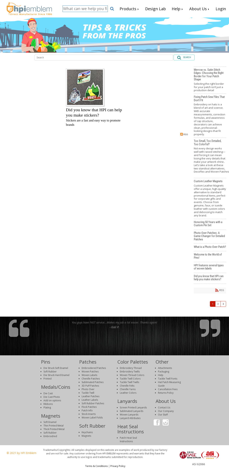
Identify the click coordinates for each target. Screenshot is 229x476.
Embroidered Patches (94, 368)
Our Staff (163, 414)
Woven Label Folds (92, 417)
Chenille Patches (91, 378)
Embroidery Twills (130, 371)
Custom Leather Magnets (210, 198)
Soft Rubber (50, 371)
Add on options (52, 400)
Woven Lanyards (129, 414)
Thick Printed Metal (54, 429)
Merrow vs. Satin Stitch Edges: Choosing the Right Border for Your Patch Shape (210, 80)
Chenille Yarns (128, 389)
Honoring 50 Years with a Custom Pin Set (210, 224)
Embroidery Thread (131, 368)
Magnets (86, 435)
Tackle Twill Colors (130, 378)
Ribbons (48, 404)
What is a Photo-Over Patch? (210, 247)
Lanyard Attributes (130, 418)
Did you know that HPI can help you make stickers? (210, 278)
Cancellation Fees (167, 389)
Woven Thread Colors (132, 375)
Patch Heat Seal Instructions (128, 439)
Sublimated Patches (92, 382)
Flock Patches (89, 407)
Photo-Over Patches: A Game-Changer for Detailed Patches (210, 237)
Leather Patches (90, 396)
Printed (47, 378)
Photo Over (88, 389)
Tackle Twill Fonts (167, 378)
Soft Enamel (49, 422)
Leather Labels (90, 400)
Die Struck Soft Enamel (55, 368)
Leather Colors (128, 392)
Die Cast (48, 393)
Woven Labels (89, 375)
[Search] (85, 9)
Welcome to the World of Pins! (210, 256)
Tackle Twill (88, 392)
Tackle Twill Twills (129, 382)
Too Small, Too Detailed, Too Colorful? (210, 158)
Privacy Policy (117, 466)
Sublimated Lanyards (131, 411)
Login (198, 468)
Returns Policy (166, 392)
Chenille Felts (127, 385)
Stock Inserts (89, 414)
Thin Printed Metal (53, 425)
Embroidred (50, 436)
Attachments (165, 368)
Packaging (163, 371)
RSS (184, 134)
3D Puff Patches (90, 385)
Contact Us (164, 407)
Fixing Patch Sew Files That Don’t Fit (210, 116)
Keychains (87, 432)
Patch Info (87, 410)
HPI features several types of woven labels (210, 267)
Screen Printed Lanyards (133, 407)
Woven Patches (90, 371)
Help (160, 375)
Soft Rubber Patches (93, 403)
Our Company (166, 411)
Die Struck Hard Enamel (56, 375)
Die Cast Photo (51, 397)
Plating (47, 407)
